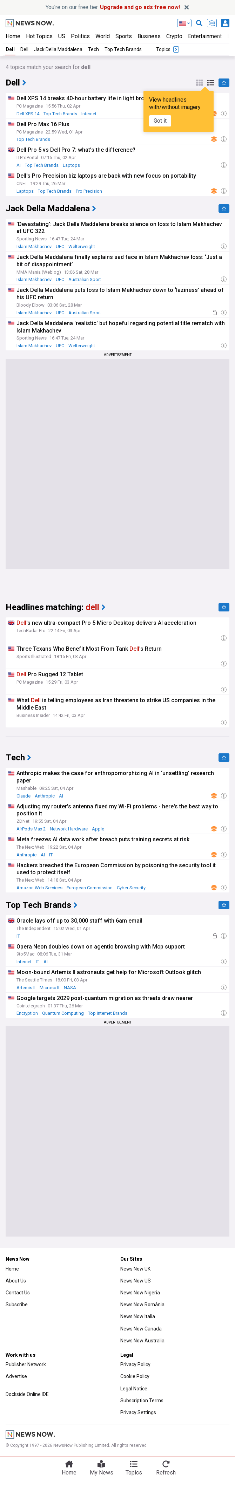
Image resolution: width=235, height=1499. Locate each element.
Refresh (166, 1472)
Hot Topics (39, 36)
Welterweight (81, 246)
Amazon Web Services (39, 887)
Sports (123, 36)
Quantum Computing (63, 1013)
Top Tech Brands (123, 49)
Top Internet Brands (107, 1013)
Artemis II (25, 987)
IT (51, 854)
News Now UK (135, 1269)
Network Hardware (69, 828)
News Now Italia (137, 1316)
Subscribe (17, 1304)
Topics (134, 1472)
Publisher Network (26, 1364)
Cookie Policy (134, 1376)
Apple (98, 828)
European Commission (90, 887)
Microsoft (50, 987)
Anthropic (45, 796)
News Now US (135, 1281)
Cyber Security (131, 887)
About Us (16, 1281)
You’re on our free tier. (113, 7)
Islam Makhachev (34, 246)
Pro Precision (89, 191)
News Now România (142, 1304)
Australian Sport (84, 279)
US (61, 36)
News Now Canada (141, 1329)
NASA (70, 987)
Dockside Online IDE (27, 1394)
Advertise (16, 1376)
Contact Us (18, 1292)
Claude (23, 796)
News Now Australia (142, 1340)
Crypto (174, 36)
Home (13, 36)
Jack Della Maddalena (58, 49)
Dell (10, 49)
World (102, 36)
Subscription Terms (141, 1400)
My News (101, 1472)
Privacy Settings (138, 1412)
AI (18, 165)
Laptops (71, 165)
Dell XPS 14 (27, 113)
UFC (60, 246)
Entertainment (205, 36)
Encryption (27, 1013)
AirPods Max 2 (31, 828)
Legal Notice (133, 1388)
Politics (80, 36)
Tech (93, 49)
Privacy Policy (135, 1364)
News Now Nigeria (140, 1292)
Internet (88, 113)
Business (149, 36)
